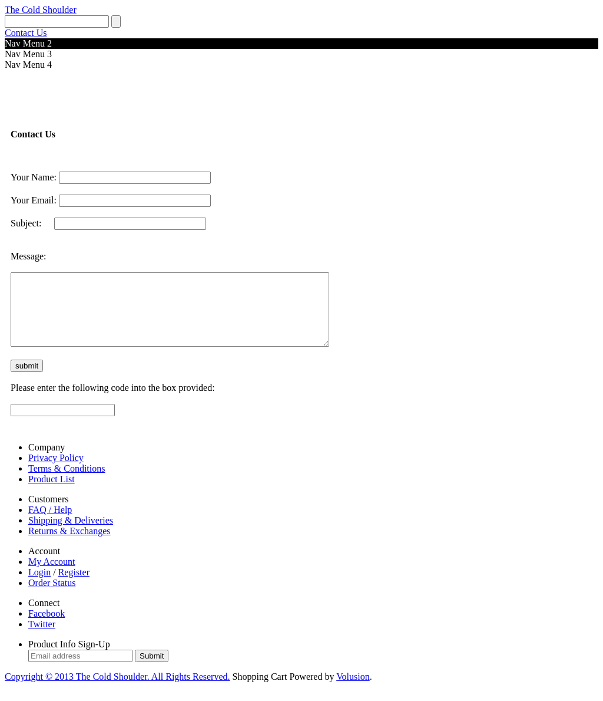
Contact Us (26, 33)
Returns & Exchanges (69, 545)
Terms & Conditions (66, 483)
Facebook (46, 628)
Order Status (51, 597)
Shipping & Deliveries (70, 534)
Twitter (41, 638)
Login (39, 586)
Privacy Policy (56, 472)
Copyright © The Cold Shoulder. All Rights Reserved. (117, 691)
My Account (51, 576)
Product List (51, 493)
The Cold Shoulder (41, 10)
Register (74, 586)
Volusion (353, 691)
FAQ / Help (50, 524)
